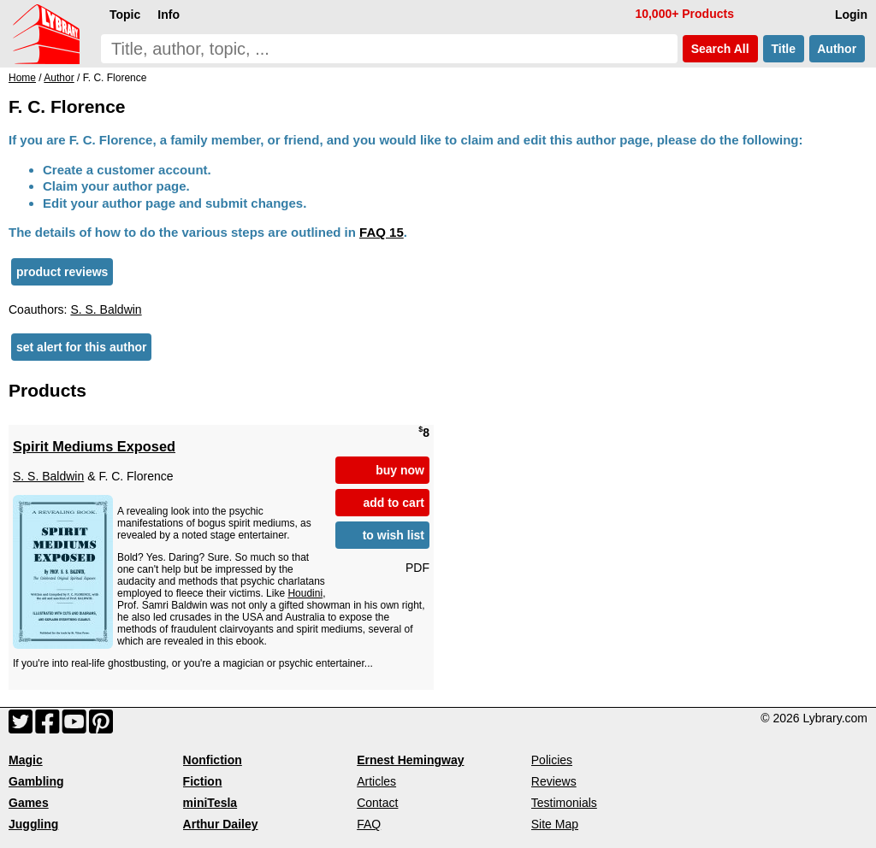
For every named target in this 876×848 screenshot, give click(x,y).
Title (783, 49)
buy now (400, 470)
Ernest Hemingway (410, 760)
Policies (551, 760)
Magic (26, 760)
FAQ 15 (381, 232)
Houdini (305, 593)
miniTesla (210, 803)
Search (720, 49)
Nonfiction (212, 760)
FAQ (369, 824)
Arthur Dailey (220, 824)
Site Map (554, 824)
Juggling (33, 824)
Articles (376, 781)
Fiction (202, 781)
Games (29, 803)
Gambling (36, 781)
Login (851, 14)
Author (837, 49)
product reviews (62, 272)
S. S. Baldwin (105, 309)
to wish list (393, 535)
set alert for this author (81, 347)
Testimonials (564, 803)
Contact (377, 803)
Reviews (554, 781)
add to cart (393, 502)
